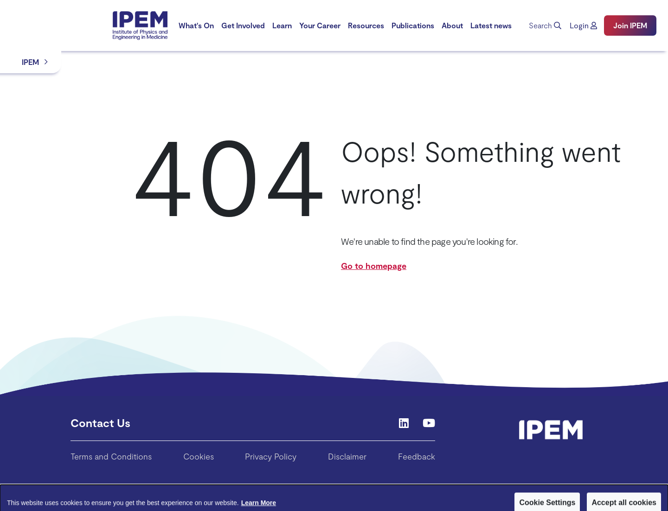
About (452, 25)
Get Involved (243, 25)
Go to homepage (373, 266)
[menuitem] (196, 25)
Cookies (198, 456)
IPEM (30, 61)
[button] (583, 25)
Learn (282, 25)
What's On (196, 25)
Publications (413, 25)
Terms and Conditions (111, 456)
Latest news (491, 25)
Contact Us (100, 422)
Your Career (319, 25)
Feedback (416, 456)
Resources (366, 25)
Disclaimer (347, 456)
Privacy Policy (270, 456)
